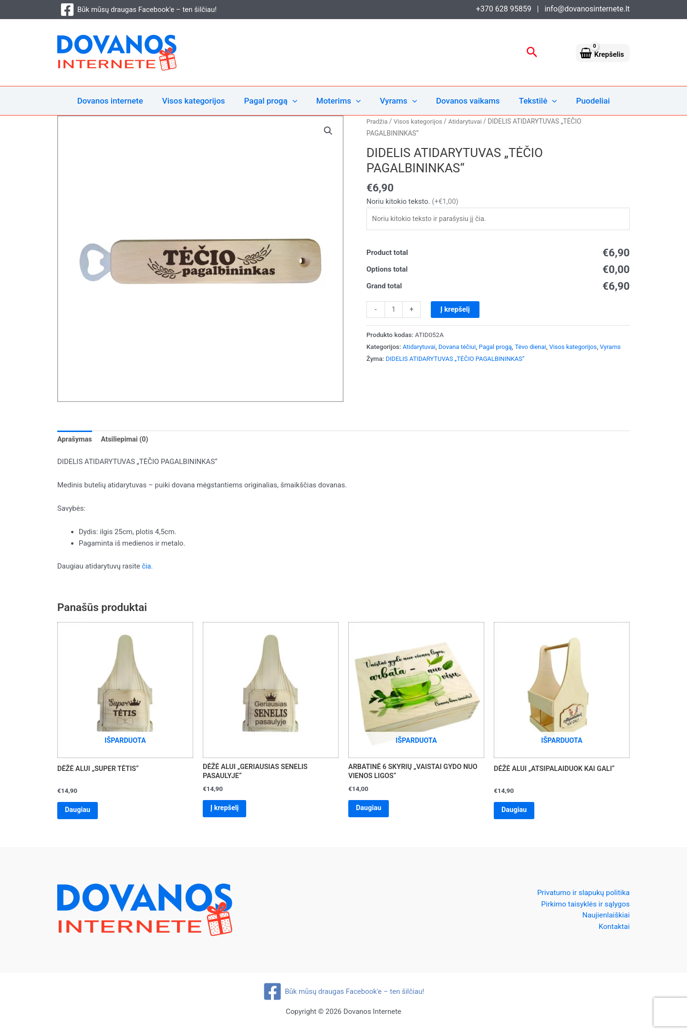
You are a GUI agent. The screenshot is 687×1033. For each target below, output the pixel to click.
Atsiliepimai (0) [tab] (126, 440)
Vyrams (397, 100)
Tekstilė (531, 100)
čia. (148, 566)
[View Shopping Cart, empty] (603, 52)
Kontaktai (613, 930)
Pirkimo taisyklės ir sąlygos (584, 906)
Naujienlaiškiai (605, 918)
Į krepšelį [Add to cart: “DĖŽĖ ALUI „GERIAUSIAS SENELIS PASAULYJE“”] (227, 810)
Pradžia (377, 121)
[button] (532, 52)
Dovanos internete (120, 100)
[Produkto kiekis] (394, 310)
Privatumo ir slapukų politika (581, 894)
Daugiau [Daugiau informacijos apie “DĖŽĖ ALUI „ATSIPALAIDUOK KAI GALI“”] (516, 812)
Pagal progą (275, 100)
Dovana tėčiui (459, 347)
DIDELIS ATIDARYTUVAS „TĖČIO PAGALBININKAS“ (458, 371)
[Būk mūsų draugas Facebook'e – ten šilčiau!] (138, 9)
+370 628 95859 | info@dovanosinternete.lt (553, 8)
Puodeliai (583, 100)
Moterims (340, 100)
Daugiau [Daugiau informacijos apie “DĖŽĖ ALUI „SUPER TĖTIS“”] (80, 812)
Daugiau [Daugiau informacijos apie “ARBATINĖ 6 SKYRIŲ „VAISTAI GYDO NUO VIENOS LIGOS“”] (371, 810)
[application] (297, 100)
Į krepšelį (455, 310)
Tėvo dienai (535, 347)
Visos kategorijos (200, 100)
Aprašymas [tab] (75, 440)
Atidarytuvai (468, 121)
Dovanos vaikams (464, 100)
